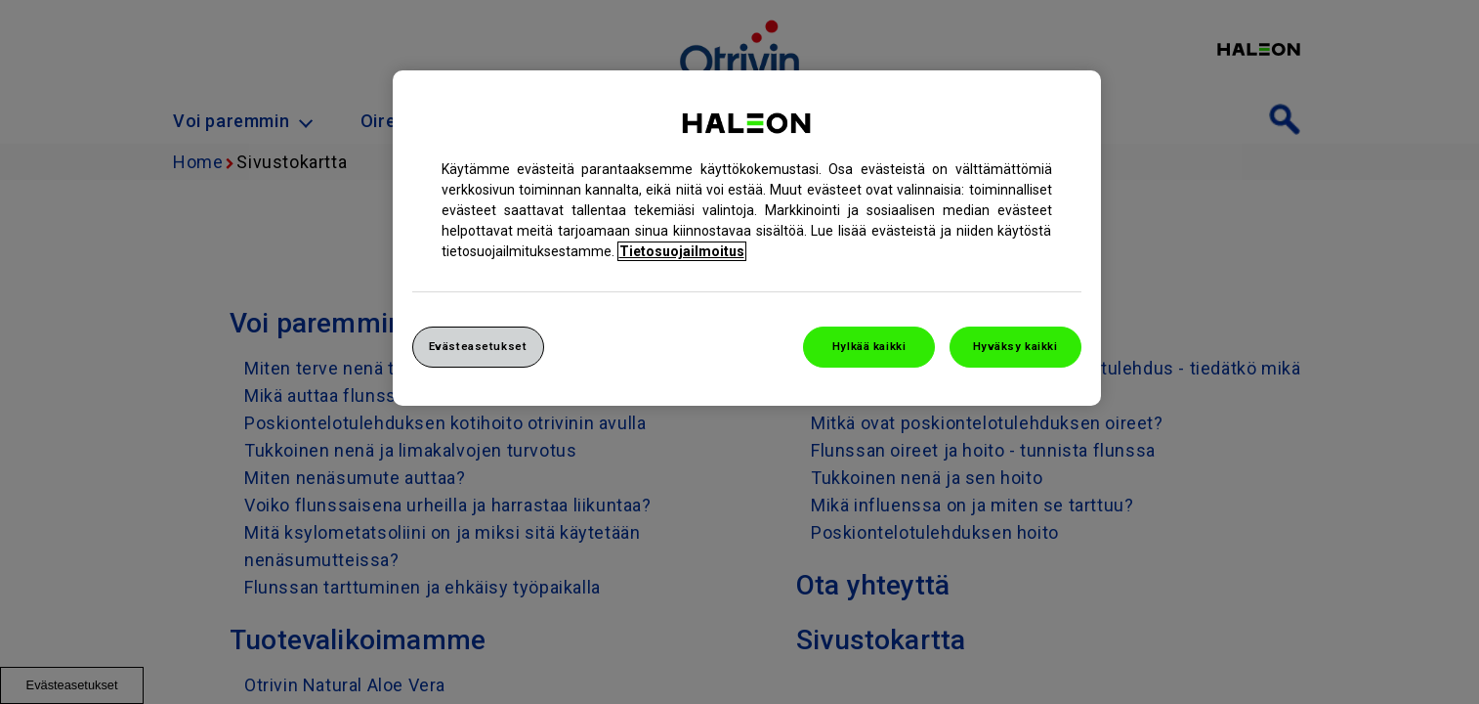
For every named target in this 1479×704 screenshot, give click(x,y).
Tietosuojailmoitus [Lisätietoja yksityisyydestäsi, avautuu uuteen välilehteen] (681, 251)
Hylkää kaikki (869, 346)
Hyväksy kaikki (1015, 346)
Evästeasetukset (478, 346)
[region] (747, 238)
